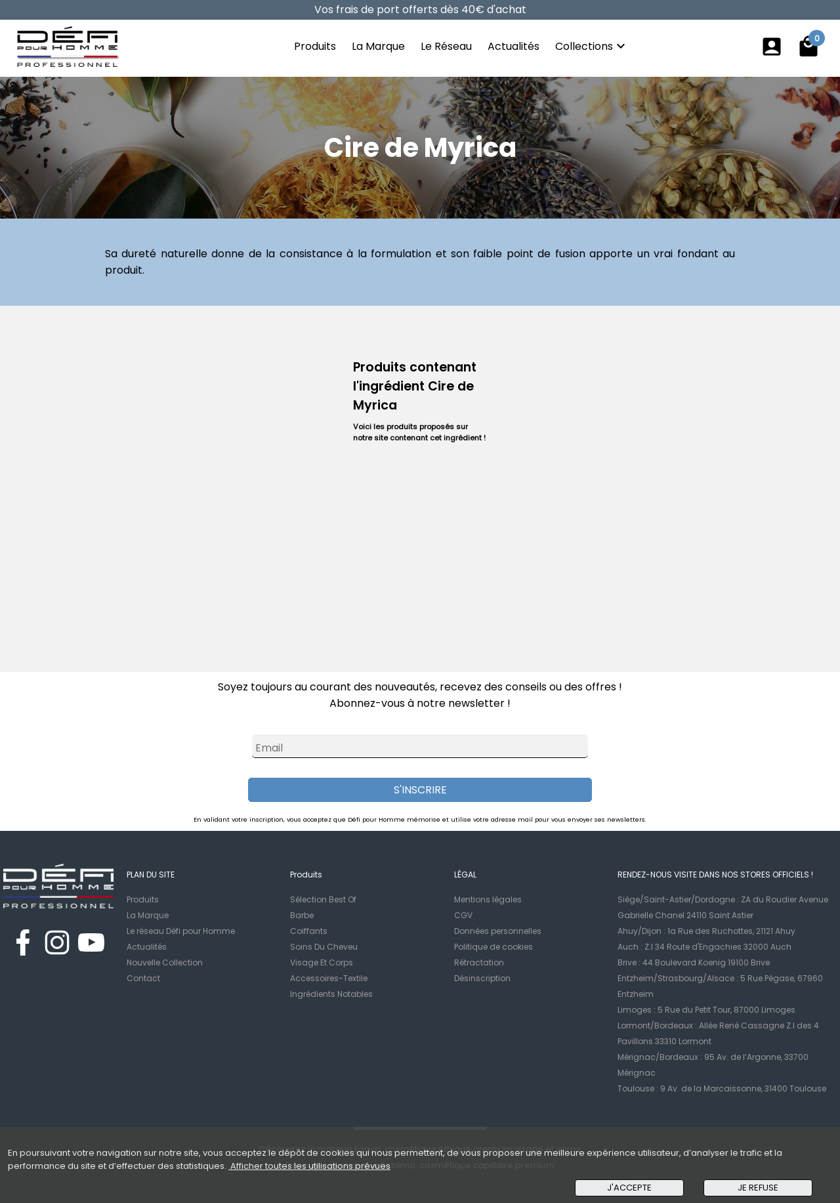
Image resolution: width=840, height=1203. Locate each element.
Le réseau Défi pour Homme (181, 931)
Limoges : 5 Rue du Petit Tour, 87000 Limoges (706, 1009)
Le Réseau (446, 46)
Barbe (302, 915)
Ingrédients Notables (331, 994)
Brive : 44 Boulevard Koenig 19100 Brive (694, 962)
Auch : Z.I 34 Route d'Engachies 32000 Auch (704, 946)
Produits (315, 46)
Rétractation (479, 962)
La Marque (378, 46)
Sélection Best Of (323, 899)
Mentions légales (488, 899)
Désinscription (482, 978)
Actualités (513, 46)
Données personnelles (497, 931)
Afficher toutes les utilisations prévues (309, 1166)
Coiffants (308, 931)
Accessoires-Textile (329, 978)
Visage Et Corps (321, 962)
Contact (143, 978)
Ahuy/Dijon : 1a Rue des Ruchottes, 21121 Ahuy (706, 931)
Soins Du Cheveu (324, 946)
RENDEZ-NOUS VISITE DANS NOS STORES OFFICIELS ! (715, 874)
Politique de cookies (493, 946)
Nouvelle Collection (165, 962)
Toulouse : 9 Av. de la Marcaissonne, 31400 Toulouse (722, 1088)
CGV (463, 915)
